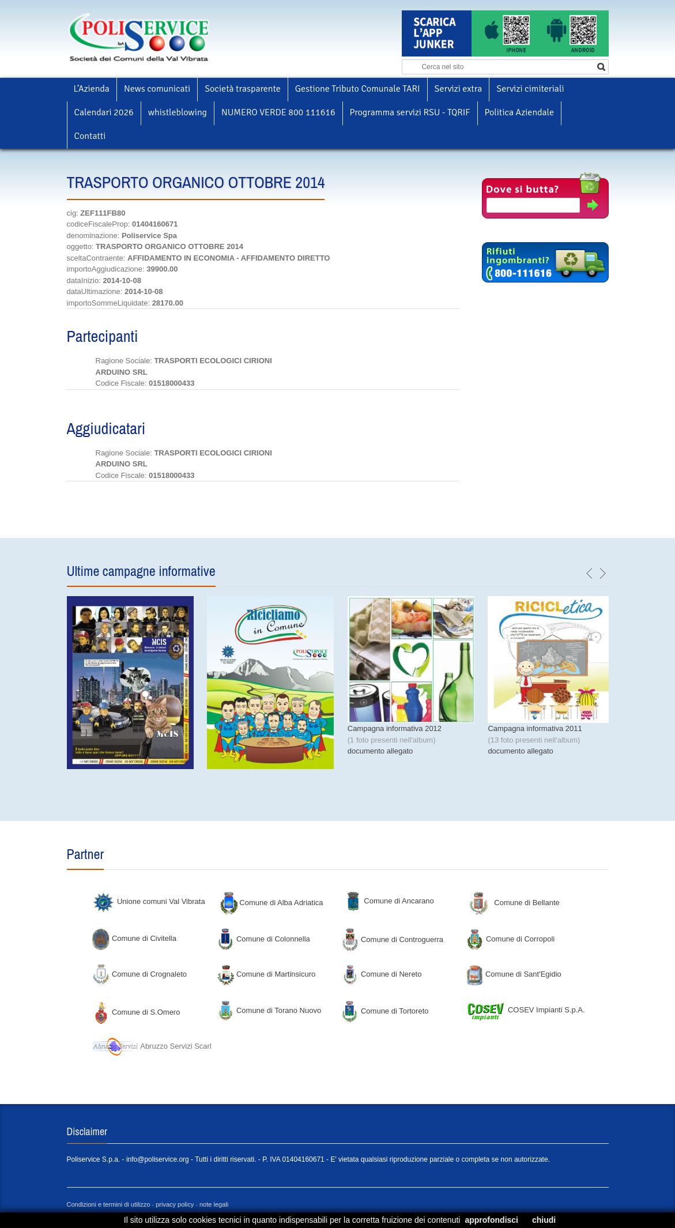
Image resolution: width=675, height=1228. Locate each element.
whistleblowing (177, 112)
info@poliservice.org (157, 1159)
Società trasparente (243, 89)
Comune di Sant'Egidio (513, 974)
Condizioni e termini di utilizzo (108, 1204)
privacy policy (175, 1204)
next (602, 573)
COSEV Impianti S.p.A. (525, 1009)
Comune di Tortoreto (384, 1011)
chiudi (544, 1220)
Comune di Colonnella (263, 939)
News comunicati (157, 89)
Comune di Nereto (381, 974)
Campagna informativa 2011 (535, 728)
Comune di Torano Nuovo (269, 1010)
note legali (213, 1204)
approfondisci (491, 1220)
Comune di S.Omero (136, 1012)
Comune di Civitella (134, 938)
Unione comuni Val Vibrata (148, 901)
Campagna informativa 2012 (395, 728)
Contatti (90, 136)
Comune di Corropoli (510, 939)
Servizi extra (458, 89)
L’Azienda (92, 89)
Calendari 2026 (104, 112)
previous (589, 573)
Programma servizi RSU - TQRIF (410, 112)
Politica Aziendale (519, 112)
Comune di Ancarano (389, 900)
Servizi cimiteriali (530, 89)
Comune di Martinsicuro (266, 974)
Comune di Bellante (514, 902)
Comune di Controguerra (392, 939)
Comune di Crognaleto (139, 974)
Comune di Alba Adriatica (271, 902)
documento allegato (380, 751)
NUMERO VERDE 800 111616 (278, 112)
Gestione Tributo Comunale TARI (357, 89)
